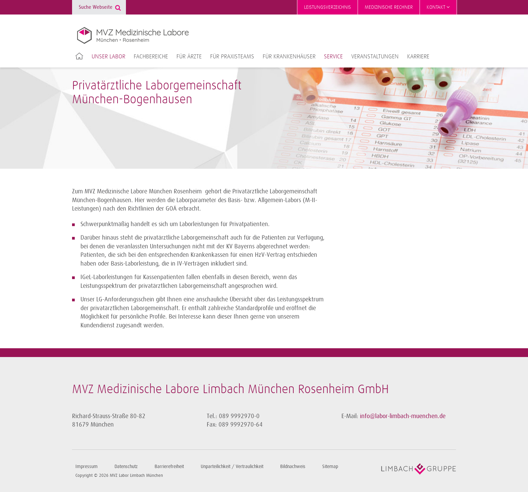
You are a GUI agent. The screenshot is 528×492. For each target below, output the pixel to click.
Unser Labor (108, 57)
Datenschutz (126, 466)
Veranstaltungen (375, 57)
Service (333, 57)
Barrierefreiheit (169, 466)
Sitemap (330, 466)
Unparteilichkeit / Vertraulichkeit (232, 466)
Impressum (86, 466)
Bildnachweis (292, 466)
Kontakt (438, 7)
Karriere (418, 57)
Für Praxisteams (232, 57)
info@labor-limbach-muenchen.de (403, 416)
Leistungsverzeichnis (327, 7)
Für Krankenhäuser (289, 57)
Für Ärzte (189, 57)
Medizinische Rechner (389, 7)
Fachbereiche (151, 57)
